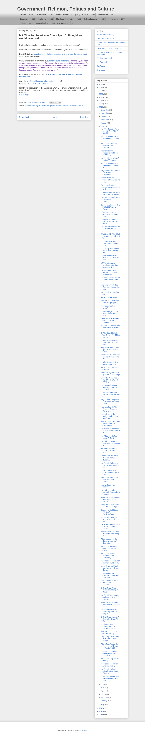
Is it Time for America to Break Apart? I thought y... (110, 138)
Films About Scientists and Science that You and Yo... (110, 280)
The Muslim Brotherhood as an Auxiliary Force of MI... (110, 431)
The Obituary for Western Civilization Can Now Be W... (110, 443)
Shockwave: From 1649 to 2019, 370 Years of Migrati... (110, 207)
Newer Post (24, 117)
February (104, 697)
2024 (101, 91)
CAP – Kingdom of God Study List (109, 48)
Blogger (84, 730)
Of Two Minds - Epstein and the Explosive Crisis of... (110, 394)
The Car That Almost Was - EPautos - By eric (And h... (110, 229)
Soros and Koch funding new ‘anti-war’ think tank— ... (110, 604)
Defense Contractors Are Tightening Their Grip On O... (110, 342)
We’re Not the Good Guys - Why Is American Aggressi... (110, 526)
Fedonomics (103, 15)
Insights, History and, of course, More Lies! (109, 363)
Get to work (24, 95)
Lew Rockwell (102, 62)
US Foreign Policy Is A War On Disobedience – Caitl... (110, 519)
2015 (101, 715)
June (103, 684)
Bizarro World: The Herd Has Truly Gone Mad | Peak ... (110, 534)
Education (24, 19)
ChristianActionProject (65, 19)
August (104, 123)
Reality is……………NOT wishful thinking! (110, 633)
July (103, 126)
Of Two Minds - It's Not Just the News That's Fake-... (109, 214)
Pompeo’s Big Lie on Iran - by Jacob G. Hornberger (110, 374)
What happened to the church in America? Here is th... (109, 541)
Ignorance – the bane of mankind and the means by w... (110, 243)
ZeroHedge (101, 70)
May (103, 688)
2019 (101, 107)
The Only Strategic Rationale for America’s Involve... (110, 492)
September (105, 120)
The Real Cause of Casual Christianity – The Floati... (110, 200)
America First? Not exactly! (108, 486)
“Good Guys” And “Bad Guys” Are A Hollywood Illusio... (110, 568)
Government (41, 15)
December (105, 110)
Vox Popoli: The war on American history (109, 665)
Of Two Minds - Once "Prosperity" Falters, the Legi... (110, 180)
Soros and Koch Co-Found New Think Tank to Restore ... (110, 499)
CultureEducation (91, 19)
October (104, 116)
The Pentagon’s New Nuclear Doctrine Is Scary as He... (109, 272)
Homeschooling (42, 23)
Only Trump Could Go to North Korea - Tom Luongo (110, 639)
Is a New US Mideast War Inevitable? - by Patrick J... (110, 328)
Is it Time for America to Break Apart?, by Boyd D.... (110, 165)
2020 (101, 104)
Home (54, 117)
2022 (101, 97)
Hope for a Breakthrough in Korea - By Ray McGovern (110, 653)
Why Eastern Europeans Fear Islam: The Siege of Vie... (110, 402)
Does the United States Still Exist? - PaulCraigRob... (109, 512)
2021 (101, 100)
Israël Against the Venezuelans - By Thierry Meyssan (108, 626)
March (103, 694)
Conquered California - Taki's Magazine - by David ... (109, 222)
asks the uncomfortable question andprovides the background (60, 54)
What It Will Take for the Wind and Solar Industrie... (109, 480)
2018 (101, 705)
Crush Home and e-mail (105, 39)
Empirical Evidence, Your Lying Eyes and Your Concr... (110, 350)
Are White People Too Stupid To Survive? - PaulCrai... (109, 451)
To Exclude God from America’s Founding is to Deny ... (110, 472)
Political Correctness (64, 15)
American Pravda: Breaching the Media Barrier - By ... (109, 153)
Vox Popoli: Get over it (109, 297)
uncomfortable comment (58, 61)
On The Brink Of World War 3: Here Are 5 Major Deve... (110, 335)
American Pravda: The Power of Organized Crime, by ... (109, 409)
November (105, 113)
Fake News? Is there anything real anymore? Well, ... (110, 187)
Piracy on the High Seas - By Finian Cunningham (110, 506)
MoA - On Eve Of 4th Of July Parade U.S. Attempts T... (109, 583)
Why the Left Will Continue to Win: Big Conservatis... (110, 173)
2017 (101, 708)
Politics (23, 15)
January (104, 701)
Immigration (113, 19)
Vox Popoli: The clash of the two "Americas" (110, 159)
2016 (101, 711)
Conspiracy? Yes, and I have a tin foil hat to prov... (109, 313)
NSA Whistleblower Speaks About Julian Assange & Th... (109, 265)
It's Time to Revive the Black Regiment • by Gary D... (109, 612)
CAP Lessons (62, 23)
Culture (85, 15)
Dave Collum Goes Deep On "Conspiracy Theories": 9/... (110, 320)
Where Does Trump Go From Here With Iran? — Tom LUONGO (110, 646)
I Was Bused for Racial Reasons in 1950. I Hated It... (109, 458)
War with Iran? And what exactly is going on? (110, 302)
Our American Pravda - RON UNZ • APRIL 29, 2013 (110, 258)
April (103, 691)
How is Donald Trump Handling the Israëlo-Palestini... (109, 387)
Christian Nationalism (39, 83)
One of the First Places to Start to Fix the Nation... (110, 193)
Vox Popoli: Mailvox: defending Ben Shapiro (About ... (110, 671)
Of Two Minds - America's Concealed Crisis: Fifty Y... (110, 619)
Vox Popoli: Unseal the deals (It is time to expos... (109, 548)
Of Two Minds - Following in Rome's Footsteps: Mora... (110, 678)
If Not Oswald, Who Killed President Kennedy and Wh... (110, 236)
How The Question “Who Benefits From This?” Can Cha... (110, 131)
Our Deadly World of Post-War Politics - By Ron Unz (110, 251)
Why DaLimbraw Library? (106, 35)
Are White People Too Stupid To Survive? (109, 437)
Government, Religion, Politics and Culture (65, 8)
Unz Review (101, 66)
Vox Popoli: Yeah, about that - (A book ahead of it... (110, 465)
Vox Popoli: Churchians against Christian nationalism (109, 146)
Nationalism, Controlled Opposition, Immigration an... (110, 287)
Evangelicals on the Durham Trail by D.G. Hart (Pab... (109, 416)
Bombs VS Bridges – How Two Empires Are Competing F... (110, 423)
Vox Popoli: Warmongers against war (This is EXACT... (110, 597)
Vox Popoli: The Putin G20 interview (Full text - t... (110, 562)
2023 (101, 94)
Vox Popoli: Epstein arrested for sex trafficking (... (108, 556)
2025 (101, 87)
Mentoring (42, 19)
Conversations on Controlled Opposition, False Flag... (110, 575)
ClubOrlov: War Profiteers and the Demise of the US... (110, 357)
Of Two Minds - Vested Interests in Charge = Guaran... (109, 590)
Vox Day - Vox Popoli (104, 58)
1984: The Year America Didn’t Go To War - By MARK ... (110, 380)
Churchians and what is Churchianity (45, 81)
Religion (23, 23)
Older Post (84, 117)
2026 (101, 84)
